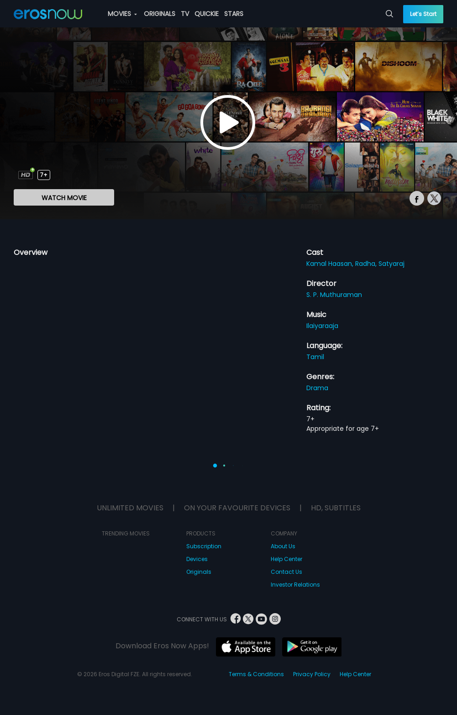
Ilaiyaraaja (322, 325)
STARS (233, 13)
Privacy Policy (312, 674)
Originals (198, 572)
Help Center (286, 559)
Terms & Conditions (256, 674)
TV (185, 13)
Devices (197, 559)
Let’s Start (423, 14)
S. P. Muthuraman (334, 294)
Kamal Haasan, (330, 263)
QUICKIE (206, 13)
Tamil (315, 356)
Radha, (366, 263)
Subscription (203, 546)
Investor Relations (295, 584)
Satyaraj (391, 263)
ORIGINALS (159, 13)
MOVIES (122, 13)
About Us (283, 546)
